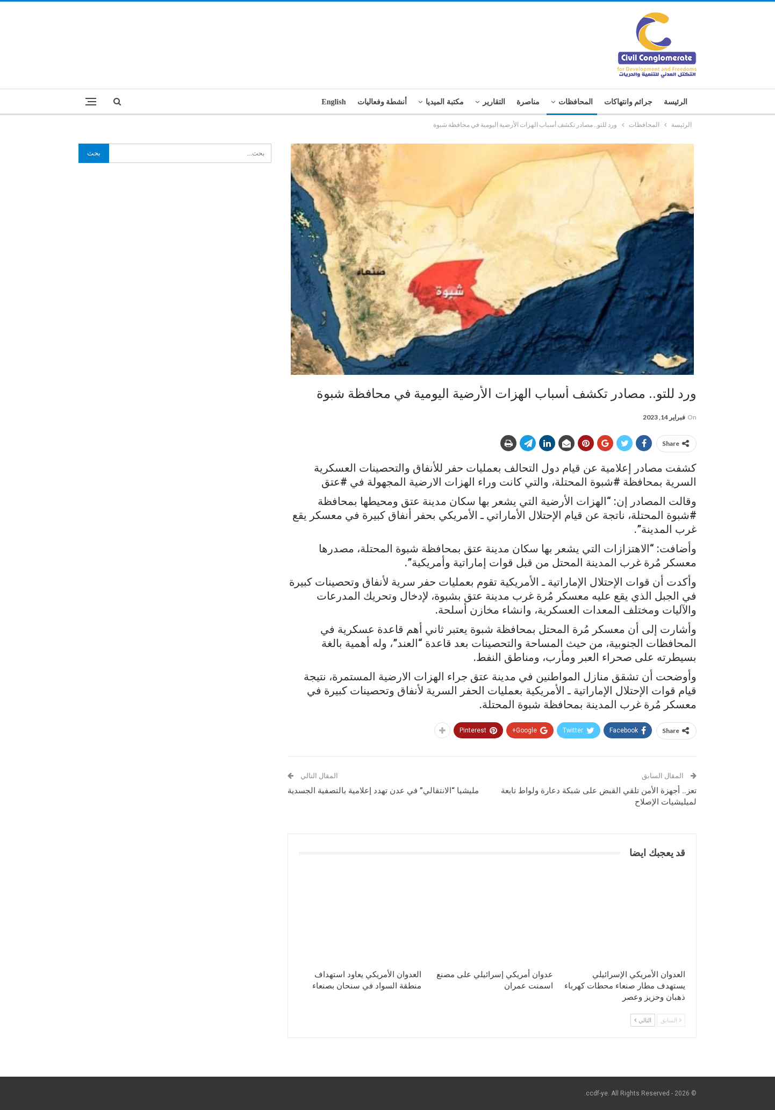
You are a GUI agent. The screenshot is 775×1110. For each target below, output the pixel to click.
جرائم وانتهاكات (628, 102)
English (333, 102)
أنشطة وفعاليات (382, 102)
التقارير (494, 102)
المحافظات (575, 102)
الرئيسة (675, 102)
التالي (642, 1019)
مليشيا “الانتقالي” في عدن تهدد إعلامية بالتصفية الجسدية (383, 790)
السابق (671, 1019)
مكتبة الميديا (445, 102)
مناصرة (528, 102)
